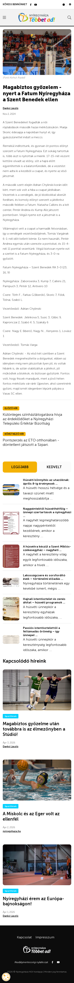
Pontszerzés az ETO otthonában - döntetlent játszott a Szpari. (31, 442)
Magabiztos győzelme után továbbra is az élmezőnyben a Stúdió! (34, 729)
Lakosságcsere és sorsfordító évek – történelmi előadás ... (44, 577)
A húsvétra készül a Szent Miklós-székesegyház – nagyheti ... (47, 548)
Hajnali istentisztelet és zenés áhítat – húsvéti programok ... (44, 600)
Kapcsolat (24, 937)
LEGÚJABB (20, 467)
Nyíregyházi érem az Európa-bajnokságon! (33, 901)
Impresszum (45, 937)
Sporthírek (11, 716)
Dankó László (10, 108)
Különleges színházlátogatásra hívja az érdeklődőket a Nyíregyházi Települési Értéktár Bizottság (32, 419)
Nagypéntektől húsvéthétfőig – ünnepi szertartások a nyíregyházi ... (47, 512)
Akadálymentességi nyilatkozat (31, 962)
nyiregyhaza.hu (12, 831)
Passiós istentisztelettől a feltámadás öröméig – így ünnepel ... (41, 631)
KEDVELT (54, 467)
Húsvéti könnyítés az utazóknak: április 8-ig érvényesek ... (46, 481)
